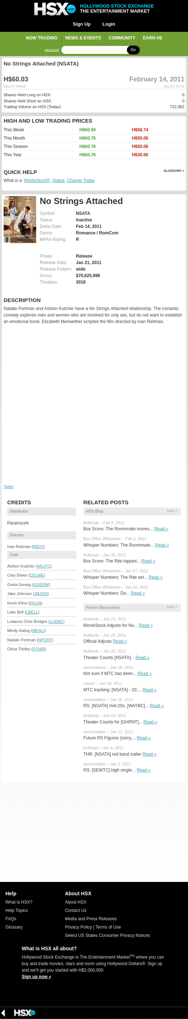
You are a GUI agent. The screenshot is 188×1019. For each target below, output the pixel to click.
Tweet (8, 487)
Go (133, 50)
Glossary (13, 927)
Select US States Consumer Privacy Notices (107, 935)
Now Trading (41, 38)
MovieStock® (37, 180)
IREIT (38, 546)
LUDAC (56, 621)
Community (122, 38)
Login (108, 24)
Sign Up (81, 24)
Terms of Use (108, 927)
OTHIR (39, 649)
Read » (161, 528)
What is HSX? (19, 902)
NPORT (45, 640)
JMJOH (41, 593)
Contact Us (75, 910)
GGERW (41, 584)
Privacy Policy (78, 927)
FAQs (10, 918)
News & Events (83, 38)
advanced (52, 50)
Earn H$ (152, 38)
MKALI (38, 630)
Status (58, 180)
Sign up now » (36, 976)
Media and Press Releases (91, 918)
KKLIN (35, 603)
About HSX (75, 902)
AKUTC (43, 566)
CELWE (36, 575)
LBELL (32, 612)
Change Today (81, 180)
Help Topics (16, 910)
